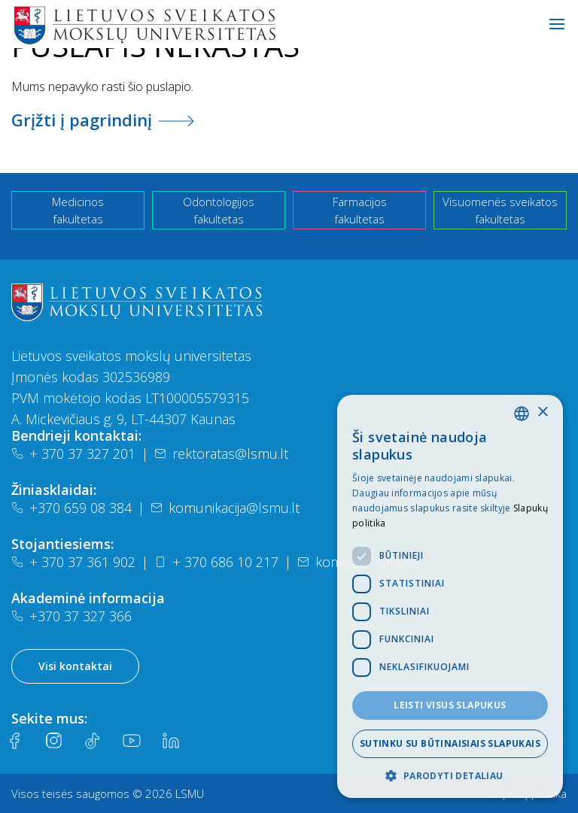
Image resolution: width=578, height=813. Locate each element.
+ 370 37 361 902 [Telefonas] (73, 562)
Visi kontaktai (75, 666)
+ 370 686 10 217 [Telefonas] (216, 562)
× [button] (542, 412)
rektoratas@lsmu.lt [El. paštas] (221, 453)
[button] (450, 775)
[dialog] (450, 596)
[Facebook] (14, 741)
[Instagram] (53, 741)
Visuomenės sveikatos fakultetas (500, 210)
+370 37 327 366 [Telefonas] (71, 616)
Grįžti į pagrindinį (102, 119)
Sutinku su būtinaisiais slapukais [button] (450, 743)
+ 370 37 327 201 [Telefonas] (73, 453)
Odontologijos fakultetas (218, 210)
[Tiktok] (93, 741)
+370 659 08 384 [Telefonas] (71, 508)
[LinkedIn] (171, 741)
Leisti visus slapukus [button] (450, 705)
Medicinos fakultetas (78, 210)
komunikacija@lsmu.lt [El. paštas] (225, 508)
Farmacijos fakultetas (360, 210)
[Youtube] (132, 741)
